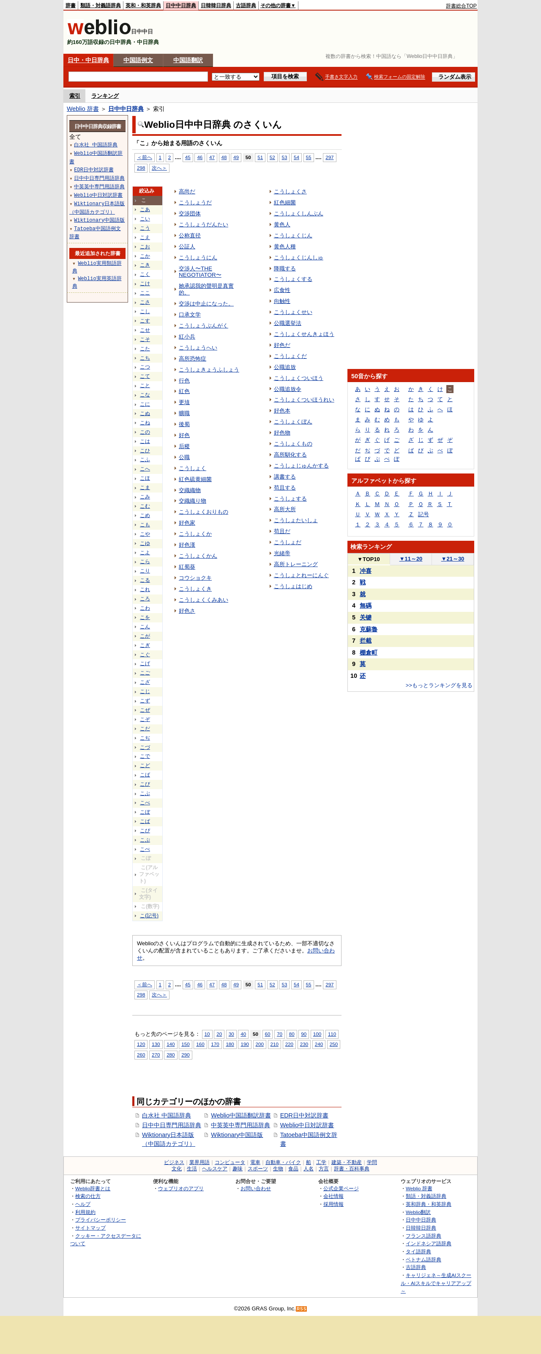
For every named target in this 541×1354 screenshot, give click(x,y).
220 (289, 1044)
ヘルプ (82, 1204)
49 (236, 157)
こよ (145, 553)
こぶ (145, 793)
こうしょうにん (198, 257)
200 (260, 1044)
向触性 (282, 301)
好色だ (282, 345)
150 (185, 1044)
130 (156, 1044)
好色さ (187, 611)
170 (215, 1044)
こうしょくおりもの (203, 512)
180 (230, 1044)
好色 (184, 435)
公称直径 (190, 235)
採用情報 (333, 1204)
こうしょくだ (290, 356)
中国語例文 (138, 60)
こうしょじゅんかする (301, 465)
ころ (145, 599)
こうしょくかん (198, 556)
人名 (308, 1168)
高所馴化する (290, 454)
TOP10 (368, 559)
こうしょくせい (293, 312)
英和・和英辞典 (143, 5)
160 (200, 1044)
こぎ (145, 645)
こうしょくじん (293, 235)
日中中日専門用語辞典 (171, 1125)
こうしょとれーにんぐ (301, 575)
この (145, 432)
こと (145, 385)
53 (284, 157)
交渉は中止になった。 (206, 303)
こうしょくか (195, 534)
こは (145, 441)
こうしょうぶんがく (203, 325)
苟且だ (282, 531)
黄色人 (282, 224)
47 (212, 157)
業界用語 (199, 1162)
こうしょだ (287, 542)
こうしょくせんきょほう (304, 334)
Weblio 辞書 (83, 108)
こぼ (145, 812)
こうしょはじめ (293, 586)
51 (260, 157)
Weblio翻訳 (418, 1212)
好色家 (187, 523)
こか (145, 256)
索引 (74, 96)
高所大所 (285, 509)
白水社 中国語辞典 (166, 1115)
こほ (145, 478)
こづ (145, 747)
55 (308, 157)
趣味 (237, 1168)
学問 (372, 1162)
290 (185, 1054)
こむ (145, 506)
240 (319, 1044)
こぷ (145, 840)
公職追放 (285, 367)
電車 (255, 1162)
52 (272, 157)
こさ (145, 302)
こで (145, 756)
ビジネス (174, 1162)
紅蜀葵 (187, 567)
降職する (285, 268)
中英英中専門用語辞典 (240, 1125)
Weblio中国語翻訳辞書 (241, 1115)
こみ (145, 497)
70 (279, 1034)
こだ (145, 729)
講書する (285, 476)
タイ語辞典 (418, 1251)
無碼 (366, 605)
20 (219, 1034)
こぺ (145, 849)
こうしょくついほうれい (304, 399)
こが (145, 636)
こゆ (145, 543)
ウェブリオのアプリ (181, 1188)
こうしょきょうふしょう (209, 369)
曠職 (184, 413)
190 (244, 1044)
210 (274, 1044)
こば (145, 775)
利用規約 (85, 1212)
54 (296, 157)
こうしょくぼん (293, 421)
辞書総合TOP (461, 6)
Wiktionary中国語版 (237, 1134)
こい (145, 219)
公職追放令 (287, 389)
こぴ (145, 831)
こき (145, 265)
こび (145, 784)
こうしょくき (195, 589)
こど (145, 765)
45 (188, 157)
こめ (145, 515)
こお (145, 247)
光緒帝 (282, 553)
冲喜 (366, 570)
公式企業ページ (341, 1188)
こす (145, 321)
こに (145, 404)
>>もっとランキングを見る (439, 685)
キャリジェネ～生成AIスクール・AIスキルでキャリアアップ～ (436, 1282)
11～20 (411, 559)
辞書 (71, 5)
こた (145, 349)
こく (145, 274)
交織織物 (190, 490)
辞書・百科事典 (351, 1168)
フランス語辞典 (423, 1235)
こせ (145, 330)
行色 (184, 380)
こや (145, 534)
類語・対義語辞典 (100, 5)
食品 (293, 1168)
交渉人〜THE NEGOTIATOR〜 (200, 271)
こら (145, 561)
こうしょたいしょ (296, 520)
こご (145, 673)
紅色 (184, 391)
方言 (324, 1168)
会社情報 (333, 1196)
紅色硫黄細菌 (195, 479)
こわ (145, 608)
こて (145, 376)
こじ (145, 691)
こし (145, 311)
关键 (366, 617)
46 (199, 157)
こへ (145, 469)
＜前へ (144, 157)
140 (171, 1044)
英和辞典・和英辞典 (428, 1204)
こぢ (145, 738)
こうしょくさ (290, 191)
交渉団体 (190, 213)
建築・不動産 (346, 1162)
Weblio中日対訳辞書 (307, 1125)
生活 (192, 1168)
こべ (145, 803)
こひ (145, 451)
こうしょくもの (293, 443)
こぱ (145, 821)
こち (145, 358)
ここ (145, 293)
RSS (302, 1309)
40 (243, 1034)
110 (332, 1034)
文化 (177, 1168)
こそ (145, 339)
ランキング (105, 96)
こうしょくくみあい (203, 600)
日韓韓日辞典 (216, 5)
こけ (145, 283)
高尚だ (187, 191)
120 (141, 1044)
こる (145, 580)
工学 (321, 1162)
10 (207, 1034)
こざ (145, 682)
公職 (184, 457)
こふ (145, 459)
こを (145, 617)
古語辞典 (246, 5)
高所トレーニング (296, 564)
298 (141, 168)
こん (145, 627)
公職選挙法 (287, 323)
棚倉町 (368, 652)
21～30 (452, 559)
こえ (145, 237)
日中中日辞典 (181, 5)
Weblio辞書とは (92, 1188)
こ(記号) (149, 916)
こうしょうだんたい (203, 224)
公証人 (187, 246)
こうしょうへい (198, 347)
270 (156, 1054)
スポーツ (258, 1168)
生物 (278, 1168)
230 (304, 1044)
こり (145, 571)
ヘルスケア (214, 1168)
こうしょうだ (195, 202)
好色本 (282, 410)
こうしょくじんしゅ (298, 257)
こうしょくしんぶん (298, 213)
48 (224, 157)
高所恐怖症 (192, 358)
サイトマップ (90, 1227)
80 (292, 1034)
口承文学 (190, 314)
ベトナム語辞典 (423, 1259)
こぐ (145, 655)
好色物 (282, 432)
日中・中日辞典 (88, 60)
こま (145, 487)
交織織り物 (192, 501)
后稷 (184, 446)
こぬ (145, 413)
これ (145, 589)
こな (145, 395)
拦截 (366, 640)
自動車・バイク (283, 1162)
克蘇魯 (368, 629)
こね (145, 423)
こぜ (145, 710)
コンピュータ (230, 1162)
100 (317, 1034)
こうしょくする (293, 279)
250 (334, 1044)
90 (303, 1034)
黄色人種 (285, 246)
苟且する (285, 487)
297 (329, 157)
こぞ (145, 719)
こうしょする (290, 498)
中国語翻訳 (188, 60)
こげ (145, 663)
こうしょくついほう (298, 378)
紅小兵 (187, 336)
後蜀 (184, 424)
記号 (423, 514)
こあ (145, 209)
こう (145, 228)
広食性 (282, 290)
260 (141, 1054)
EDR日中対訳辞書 (304, 1115)
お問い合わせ (255, 1188)
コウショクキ (195, 578)
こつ (145, 367)
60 (267, 1034)
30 (231, 1034)
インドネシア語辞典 (428, 1243)
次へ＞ (159, 168)
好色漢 (187, 545)
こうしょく (192, 468)
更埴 (184, 402)
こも (145, 525)
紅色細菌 (285, 202)
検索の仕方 (88, 1196)
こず (145, 701)
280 (171, 1054)
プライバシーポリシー (100, 1219)
